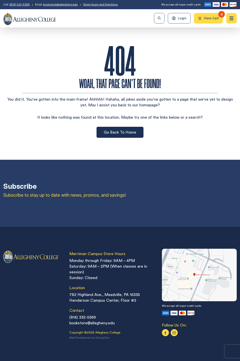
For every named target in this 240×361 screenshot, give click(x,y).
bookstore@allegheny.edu (60, 4)
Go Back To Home (120, 132)
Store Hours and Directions (100, 4)
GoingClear (102, 337)
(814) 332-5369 (19, 4)
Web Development (80, 337)
